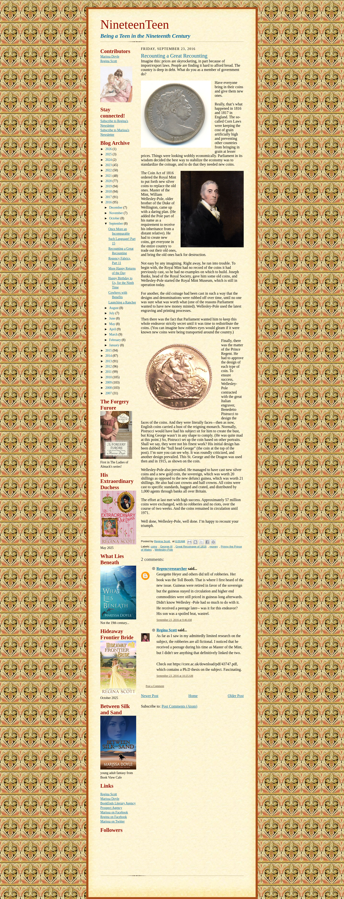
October (114, 218)
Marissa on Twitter (112, 821)
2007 (109, 393)
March (113, 334)
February (115, 340)
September (116, 223)
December (116, 207)
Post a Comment (155, 686)
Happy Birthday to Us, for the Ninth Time (121, 282)
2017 (109, 197)
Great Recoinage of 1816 (191, 546)
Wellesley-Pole (164, 549)
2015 (109, 350)
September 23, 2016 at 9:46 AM (174, 620)
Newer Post (149, 696)
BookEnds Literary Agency (118, 803)
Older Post (236, 696)
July (112, 313)
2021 (109, 176)
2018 (109, 191)
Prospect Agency (111, 808)
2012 (109, 366)
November (116, 213)
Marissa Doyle (109, 56)
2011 (109, 372)
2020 (109, 181)
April (113, 329)
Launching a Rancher (122, 302)
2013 (109, 361)
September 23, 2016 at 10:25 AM (174, 675)
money (214, 546)
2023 (109, 165)
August (114, 308)
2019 (109, 186)
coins (154, 546)
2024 (109, 160)
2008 (109, 388)
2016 (109, 202)
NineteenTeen (134, 24)
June (112, 318)
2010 (109, 377)
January (114, 345)
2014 (109, 355)
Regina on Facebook (113, 817)
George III (166, 546)
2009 (109, 382)
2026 (109, 149)
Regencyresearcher (171, 569)
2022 (109, 170)
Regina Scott (108, 61)
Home (193, 696)
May (112, 324)
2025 (109, 154)
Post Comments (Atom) (179, 706)
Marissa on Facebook (114, 812)
